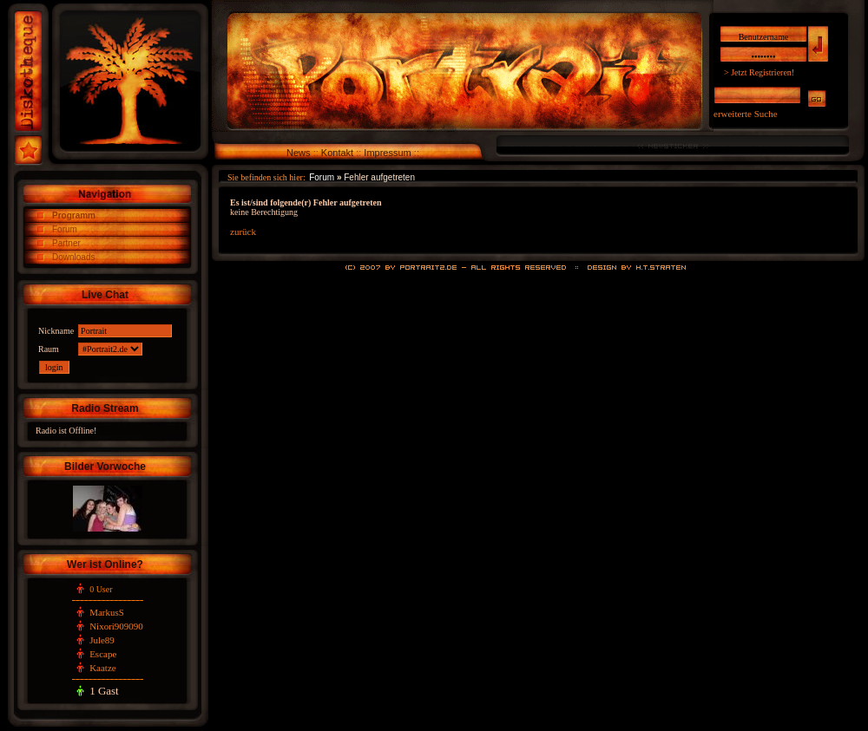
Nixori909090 (116, 626)
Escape (102, 654)
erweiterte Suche (745, 113)
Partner (66, 243)
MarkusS (106, 612)
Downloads (73, 257)
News (298, 152)
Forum (64, 229)
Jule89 (102, 640)
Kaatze (102, 667)
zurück (243, 231)
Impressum (387, 152)
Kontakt (337, 152)
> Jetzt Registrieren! (759, 72)
